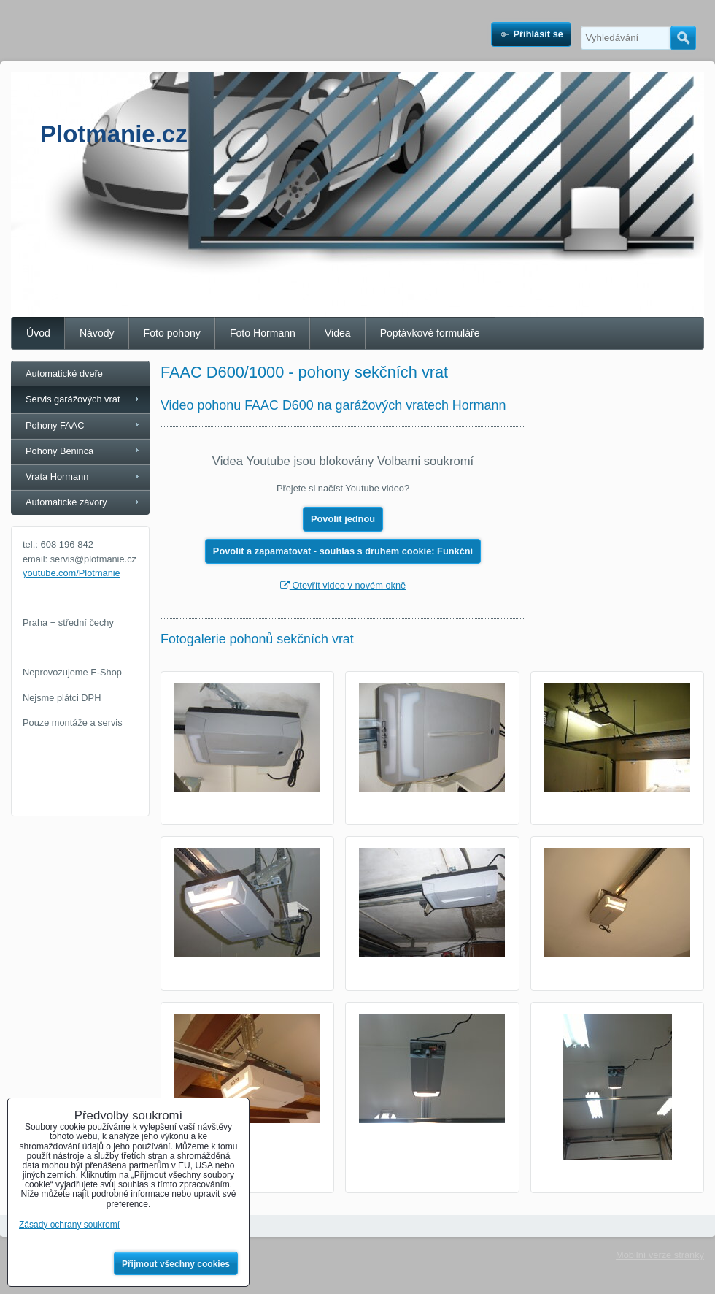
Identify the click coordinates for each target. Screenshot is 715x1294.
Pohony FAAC (55, 425)
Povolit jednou (343, 518)
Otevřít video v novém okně (343, 585)
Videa (338, 333)
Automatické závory (66, 502)
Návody (97, 333)
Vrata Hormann (57, 476)
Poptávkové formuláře (430, 333)
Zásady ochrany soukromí (69, 1225)
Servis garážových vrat (73, 399)
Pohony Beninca (59, 450)
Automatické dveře (64, 373)
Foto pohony (172, 333)
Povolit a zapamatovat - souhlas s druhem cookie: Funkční (343, 550)
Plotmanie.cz (114, 134)
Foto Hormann (262, 333)
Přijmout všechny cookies (176, 1264)
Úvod (38, 333)
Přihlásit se (538, 33)
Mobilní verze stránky (660, 1254)
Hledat (683, 38)
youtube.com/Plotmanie (71, 572)
